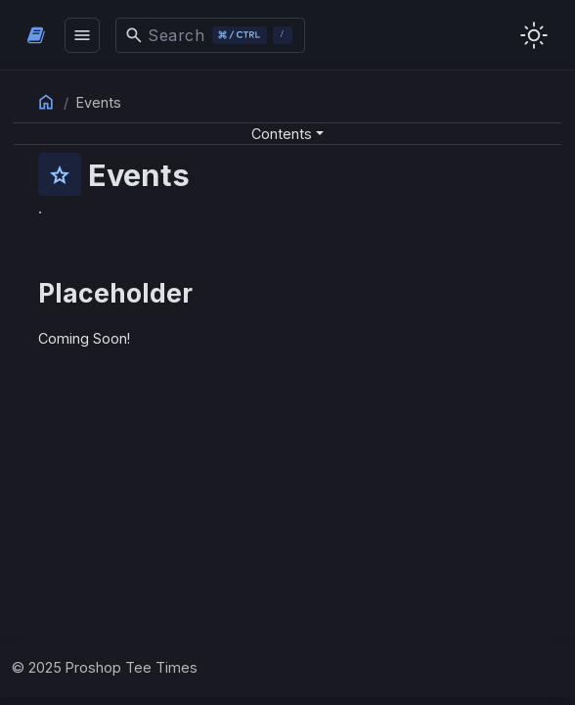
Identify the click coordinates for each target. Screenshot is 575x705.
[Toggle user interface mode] (534, 35)
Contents (281, 133)
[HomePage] (36, 35)
